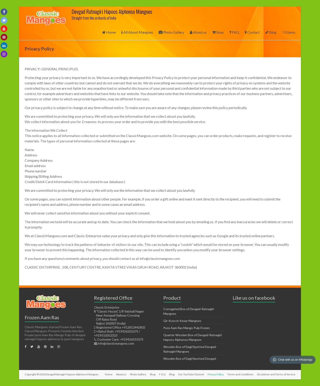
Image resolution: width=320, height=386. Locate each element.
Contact (252, 32)
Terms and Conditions (240, 374)
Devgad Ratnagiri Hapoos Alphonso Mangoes (112, 11)
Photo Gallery (171, 32)
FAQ (234, 32)
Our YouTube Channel (191, 374)
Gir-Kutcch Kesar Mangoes (182, 321)
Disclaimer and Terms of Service (276, 374)
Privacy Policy (216, 374)
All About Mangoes (137, 32)
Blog (270, 32)
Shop (218, 32)
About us (198, 32)
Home (109, 32)
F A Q (162, 374)
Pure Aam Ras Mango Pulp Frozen (186, 328)
